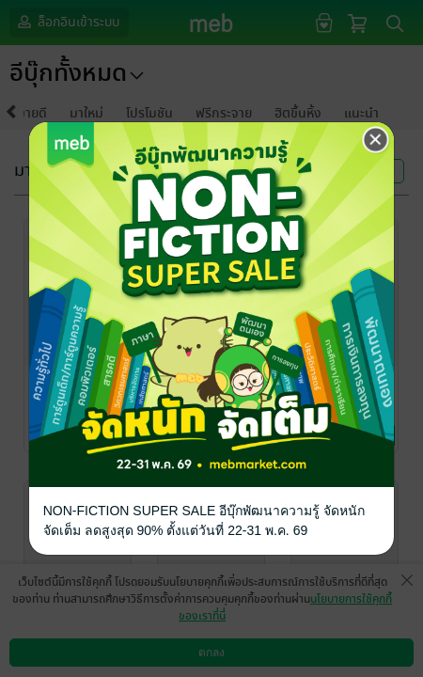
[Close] (376, 140)
